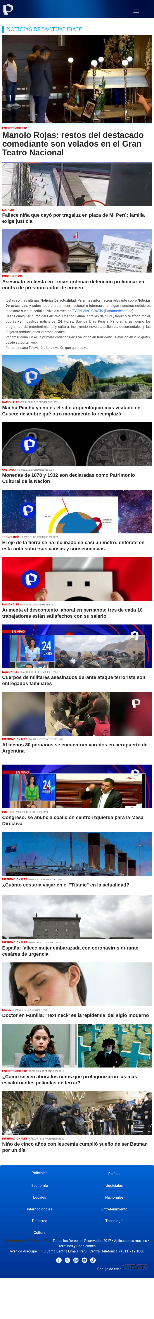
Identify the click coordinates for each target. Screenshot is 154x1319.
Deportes (39, 1221)
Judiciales (114, 1185)
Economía (39, 1185)
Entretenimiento (114, 1209)
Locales (39, 1197)
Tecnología (114, 1221)
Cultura (39, 1232)
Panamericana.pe (118, 311)
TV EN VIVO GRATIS (87, 311)
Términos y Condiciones (77, 1246)
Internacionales (39, 1209)
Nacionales (114, 1197)
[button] (136, 11)
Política (114, 1173)
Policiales (40, 1173)
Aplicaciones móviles (130, 1241)
